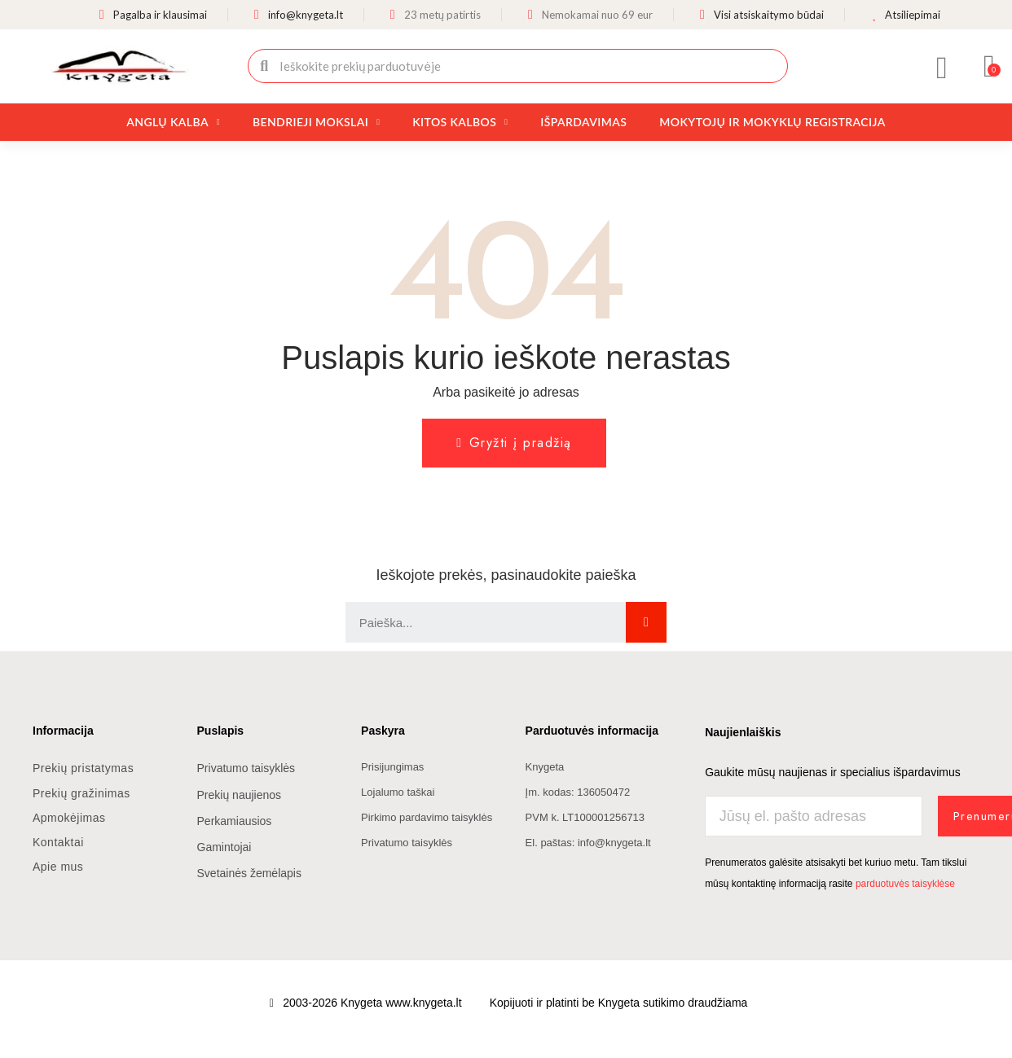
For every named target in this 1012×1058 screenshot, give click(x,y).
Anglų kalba (173, 122)
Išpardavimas (583, 122)
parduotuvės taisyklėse (905, 883)
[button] (989, 66)
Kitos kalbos (460, 122)
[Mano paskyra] (942, 67)
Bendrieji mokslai (316, 122)
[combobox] (519, 66)
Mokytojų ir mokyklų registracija (772, 122)
